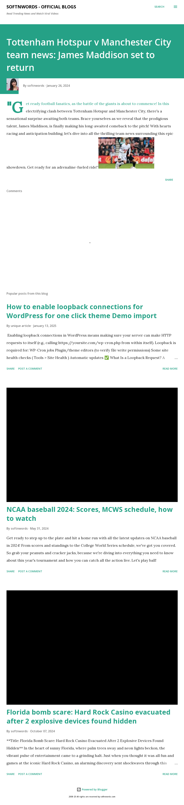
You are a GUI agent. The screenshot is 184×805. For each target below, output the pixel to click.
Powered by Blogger (92, 789)
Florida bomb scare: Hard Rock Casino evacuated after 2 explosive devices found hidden (88, 716)
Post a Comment (30, 368)
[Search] (159, 6)
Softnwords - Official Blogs (41, 7)
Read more (170, 368)
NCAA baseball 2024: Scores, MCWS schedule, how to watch (90, 514)
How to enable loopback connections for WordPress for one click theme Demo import (82, 311)
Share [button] (169, 179)
